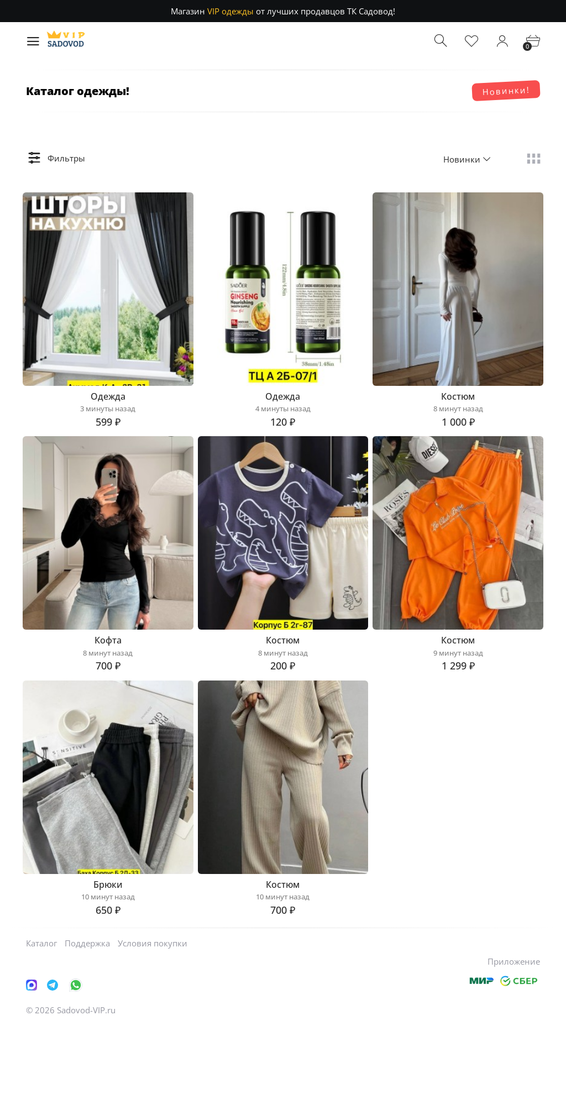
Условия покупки (152, 1009)
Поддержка (87, 1009)
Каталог (41, 1009)
